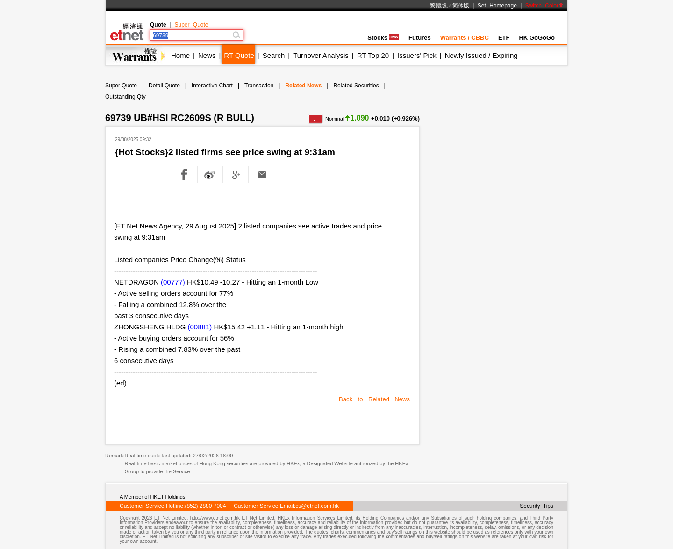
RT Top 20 (373, 55)
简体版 (460, 5)
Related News (303, 85)
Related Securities (356, 85)
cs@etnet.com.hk (317, 506)
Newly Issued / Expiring (481, 55)
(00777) (173, 282)
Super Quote (191, 24)
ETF (504, 37)
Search (274, 55)
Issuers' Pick (417, 55)
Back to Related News (374, 399)
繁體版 (438, 5)
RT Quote (239, 55)
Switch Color (544, 5)
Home (180, 55)
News (207, 55)
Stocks (383, 37)
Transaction (258, 85)
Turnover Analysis (321, 55)
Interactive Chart (212, 85)
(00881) (200, 327)
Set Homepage (497, 5)
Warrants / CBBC (464, 37)
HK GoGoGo (537, 37)
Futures (419, 37)
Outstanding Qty (125, 96)
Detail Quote (164, 85)
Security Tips (536, 506)
